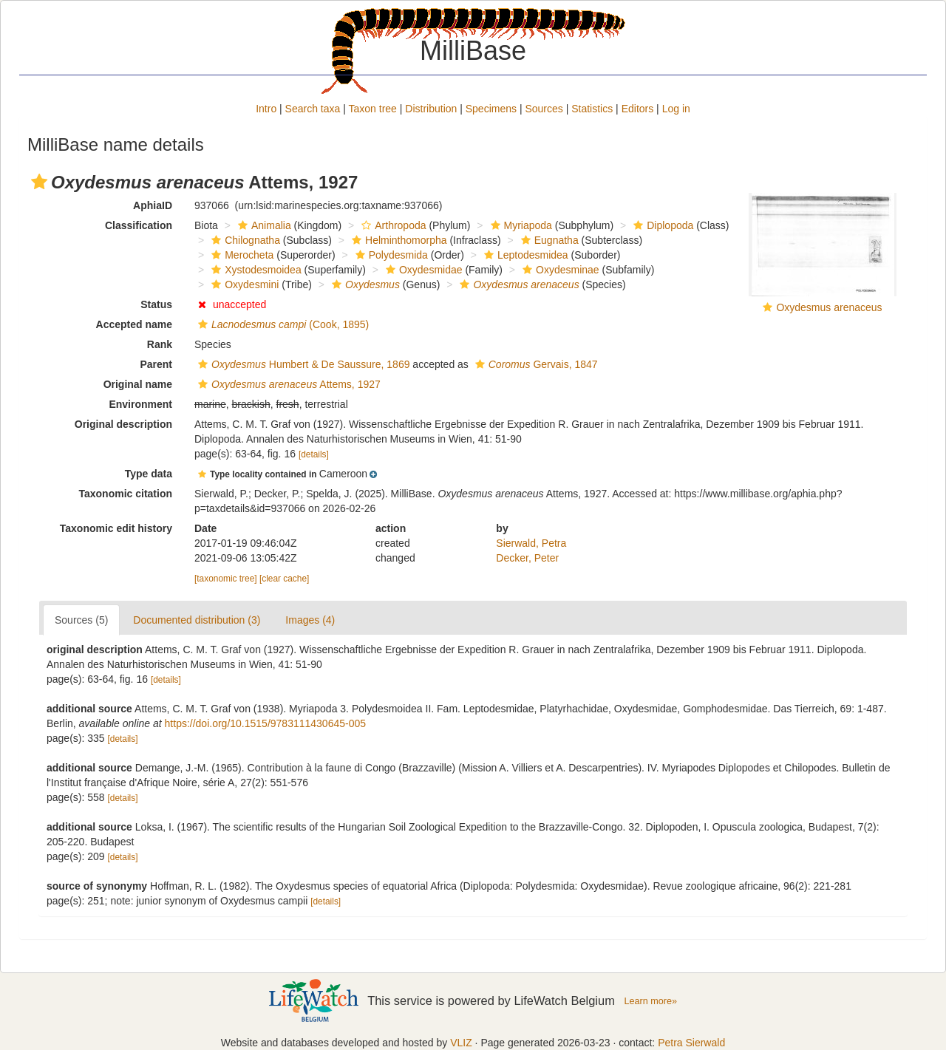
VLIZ (461, 1043)
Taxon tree (373, 109)
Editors (638, 109)
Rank (159, 344)
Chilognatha (244, 240)
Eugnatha (548, 240)
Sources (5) (81, 620)
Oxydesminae (559, 270)
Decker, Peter (527, 558)
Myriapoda (519, 225)
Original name (137, 384)
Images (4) (310, 620)
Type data (148, 474)
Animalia (262, 225)
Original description (123, 424)
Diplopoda (661, 225)
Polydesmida (390, 255)
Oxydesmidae (422, 270)
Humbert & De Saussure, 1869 (301, 364)
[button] (39, 182)
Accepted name (134, 324)
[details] (314, 454)
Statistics (592, 109)
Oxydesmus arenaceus (829, 307)
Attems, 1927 (287, 384)
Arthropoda (392, 225)
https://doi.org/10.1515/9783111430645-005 (265, 723)
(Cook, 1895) (281, 324)
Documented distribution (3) (196, 620)
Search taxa (313, 109)
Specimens (491, 109)
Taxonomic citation (125, 494)
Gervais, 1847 (535, 364)
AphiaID (152, 205)
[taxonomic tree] (225, 578)
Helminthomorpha (397, 240)
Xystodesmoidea (255, 270)
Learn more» (650, 1001)
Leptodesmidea (524, 255)
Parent (156, 364)
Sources (543, 109)
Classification (138, 225)
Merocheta (240, 255)
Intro (266, 109)
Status (156, 304)
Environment (140, 404)
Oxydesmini (243, 284)
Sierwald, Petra (531, 543)
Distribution (431, 109)
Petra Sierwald (691, 1043)
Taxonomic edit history (116, 528)
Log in (676, 109)
